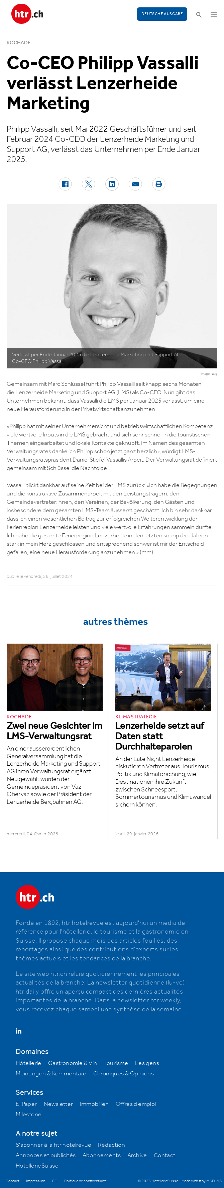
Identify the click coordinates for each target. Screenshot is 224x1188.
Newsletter (58, 1104)
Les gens (147, 1063)
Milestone (29, 1114)
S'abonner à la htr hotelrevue (54, 1145)
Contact (165, 1155)
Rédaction (111, 1145)
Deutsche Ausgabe (162, 14)
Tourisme (116, 1063)
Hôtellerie (28, 1063)
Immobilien (94, 1104)
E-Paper (26, 1104)
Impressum (35, 1181)
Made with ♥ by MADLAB (202, 1181)
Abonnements (102, 1155)
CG (55, 1181)
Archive (137, 1155)
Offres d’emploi (136, 1104)
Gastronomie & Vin (72, 1063)
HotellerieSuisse (37, 1166)
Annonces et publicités (46, 1155)
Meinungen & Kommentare (51, 1073)
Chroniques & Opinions (123, 1073)
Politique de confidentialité (85, 1181)
